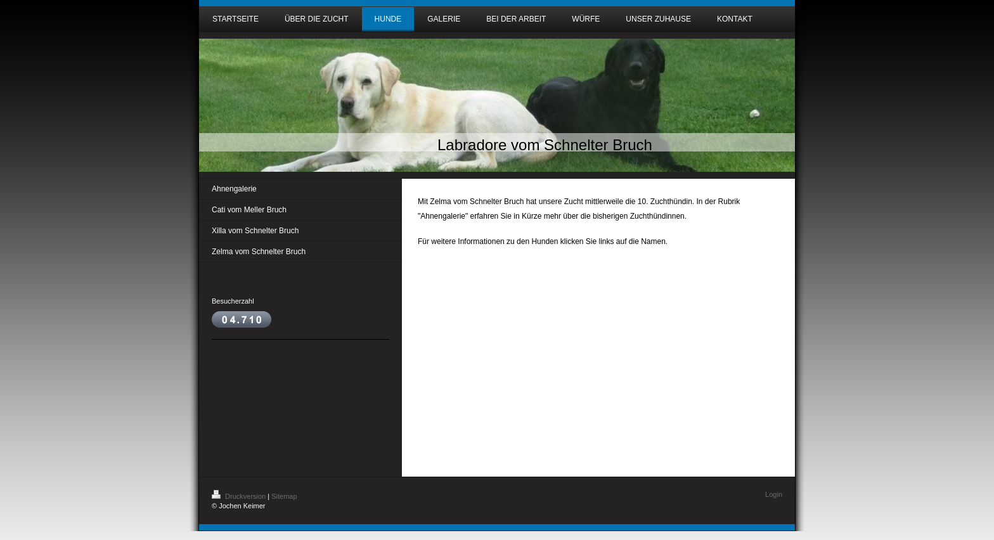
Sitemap (284, 496)
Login (773, 494)
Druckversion (240, 496)
